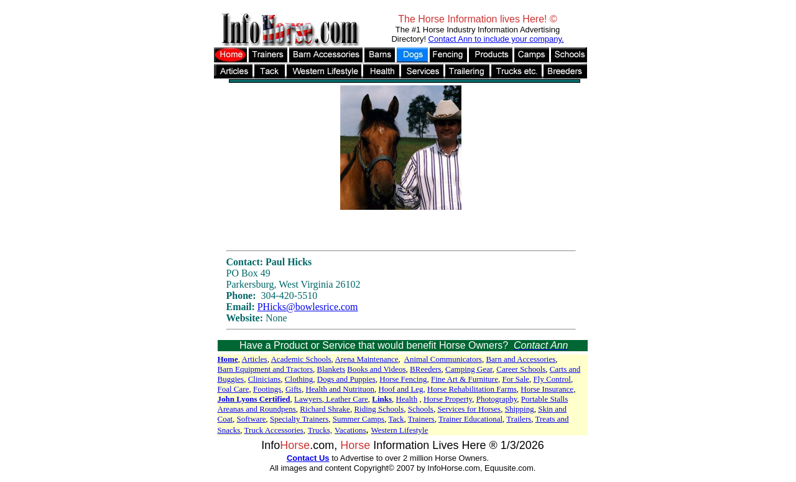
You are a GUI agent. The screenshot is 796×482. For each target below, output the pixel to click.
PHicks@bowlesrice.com (307, 306)
